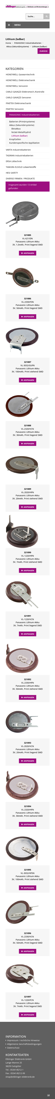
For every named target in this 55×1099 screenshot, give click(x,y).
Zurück (44, 51)
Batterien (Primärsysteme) (22, 121)
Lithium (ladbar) (39, 46)
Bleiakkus (16, 128)
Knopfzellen (15, 139)
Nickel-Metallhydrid (21, 132)
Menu (13, 25)
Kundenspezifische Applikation (24, 142)
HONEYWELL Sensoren (17, 86)
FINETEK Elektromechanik (18, 103)
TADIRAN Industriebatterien (19, 155)
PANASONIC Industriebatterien (27, 43)
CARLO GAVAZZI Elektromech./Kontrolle (25, 91)
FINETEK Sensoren (15, 109)
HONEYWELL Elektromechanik (20, 80)
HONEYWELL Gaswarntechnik (20, 74)
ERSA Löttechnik (14, 161)
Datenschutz (13, 1047)
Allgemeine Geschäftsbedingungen (24, 1044)
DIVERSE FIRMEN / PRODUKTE (20, 178)
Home (8, 43)
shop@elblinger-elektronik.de (20, 1076)
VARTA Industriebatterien (18, 149)
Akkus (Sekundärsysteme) (17, 46)
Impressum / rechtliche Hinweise (23, 1040)
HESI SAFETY (12, 172)
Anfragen (27, 253)
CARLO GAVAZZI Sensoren (18, 97)
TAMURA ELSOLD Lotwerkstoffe (21, 167)
